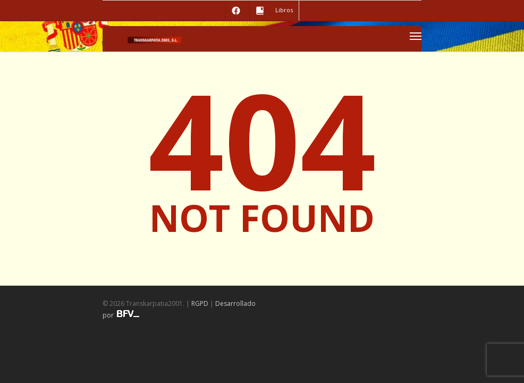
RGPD (199, 303)
